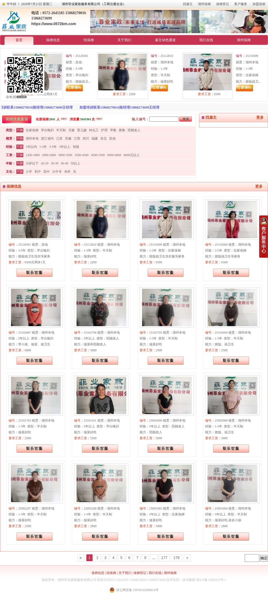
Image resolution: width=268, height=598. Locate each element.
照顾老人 (134, 130)
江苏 (59, 138)
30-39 (54, 163)
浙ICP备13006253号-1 (211, 580)
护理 (104, 130)
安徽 (68, 138)
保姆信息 (53, 40)
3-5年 (53, 147)
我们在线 (206, 40)
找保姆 (88, 40)
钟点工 (94, 130)
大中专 (57, 171)
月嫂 (71, 130)
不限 (20, 130)
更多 (260, 117)
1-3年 (43, 147)
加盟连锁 (258, 4)
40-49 (64, 163)
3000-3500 (65, 155)
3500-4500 (82, 155)
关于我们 (124, 40)
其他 (112, 138)
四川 (86, 138)
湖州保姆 (204, 4)
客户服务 (240, 4)
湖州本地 (32, 138)
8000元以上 (132, 155)
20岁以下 (32, 163)
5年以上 (64, 147)
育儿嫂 (82, 130)
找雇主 (188, 4)
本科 (67, 171)
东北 (103, 138)
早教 (113, 130)
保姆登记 (222, 4)
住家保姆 (32, 130)
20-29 (44, 163)
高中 (46, 171)
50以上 (75, 163)
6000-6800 (114, 155)
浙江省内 (47, 138)
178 (176, 557)
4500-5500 (98, 155)
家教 (122, 130)
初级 (76, 147)
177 (164, 557)
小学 (29, 171)
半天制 (61, 130)
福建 (94, 138)
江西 (77, 138)
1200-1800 (33, 155)
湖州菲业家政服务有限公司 (77, 580)
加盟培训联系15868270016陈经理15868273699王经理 (121, 107)
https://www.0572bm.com (53, 24)
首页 (19, 40)
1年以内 (31, 147)
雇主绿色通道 (165, 40)
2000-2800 (49, 155)
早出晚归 (47, 130)
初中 (38, 171)
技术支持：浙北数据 (180, 580)
